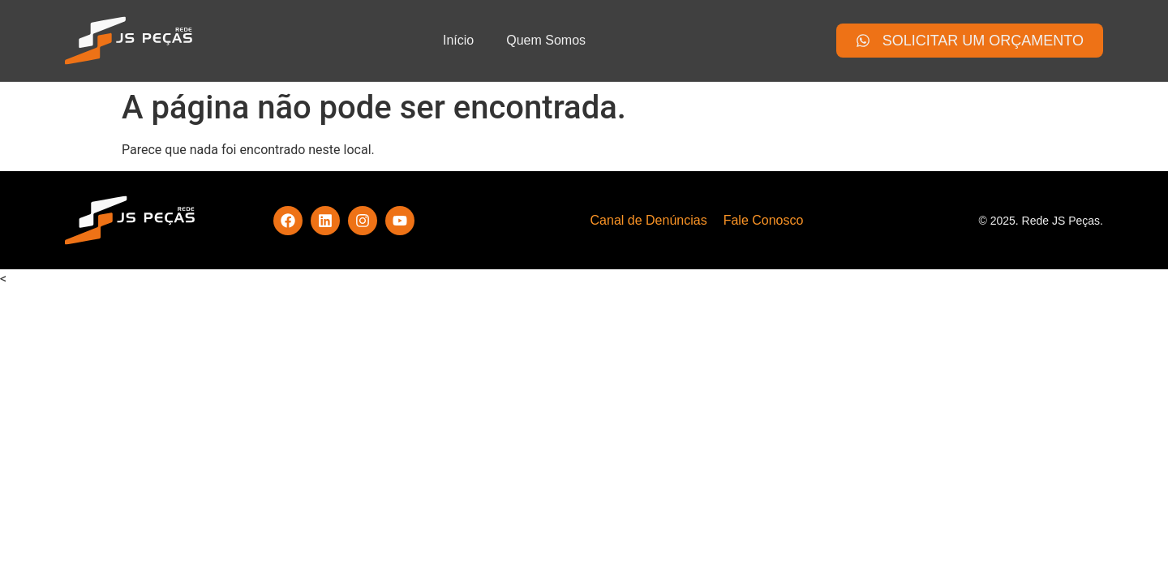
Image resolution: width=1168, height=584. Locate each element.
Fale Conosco (764, 220)
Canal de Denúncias (648, 220)
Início (458, 40)
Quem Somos (546, 40)
